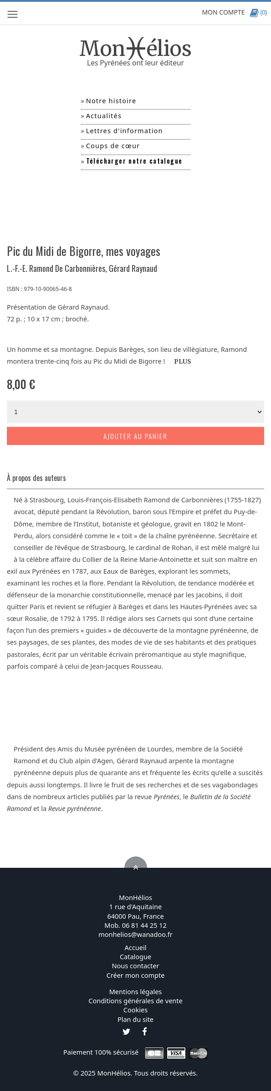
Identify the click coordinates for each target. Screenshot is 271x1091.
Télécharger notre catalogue (134, 160)
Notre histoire (111, 100)
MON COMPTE (223, 12)
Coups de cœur (113, 145)
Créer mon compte (136, 975)
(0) (258, 12)
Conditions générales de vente (135, 1000)
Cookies (135, 1009)
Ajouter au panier (135, 436)
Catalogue (135, 956)
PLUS (182, 361)
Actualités (104, 115)
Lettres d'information (124, 130)
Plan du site (135, 1019)
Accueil (136, 947)
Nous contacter (135, 965)
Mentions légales (135, 991)
